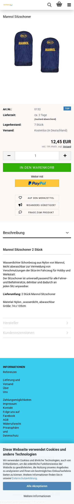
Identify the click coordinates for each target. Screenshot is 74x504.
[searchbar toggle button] (49, 5)
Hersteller (10, 323)
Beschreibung (13, 233)
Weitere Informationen (37, 496)
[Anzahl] (37, 155)
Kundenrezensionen (18, 333)
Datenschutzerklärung (24, 478)
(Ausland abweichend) (45, 119)
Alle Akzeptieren (37, 486)
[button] (9, 155)
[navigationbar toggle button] (69, 5)
